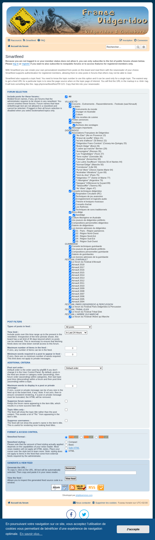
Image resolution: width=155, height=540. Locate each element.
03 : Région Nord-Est (86, 236)
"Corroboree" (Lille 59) (86, 167)
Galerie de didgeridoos (83, 225)
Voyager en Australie (86, 112)
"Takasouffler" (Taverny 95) (88, 185)
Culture (79, 114)
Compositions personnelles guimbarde (90, 252)
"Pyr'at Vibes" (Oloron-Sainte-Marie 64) (94, 170)
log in (16, 64)
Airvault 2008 (78, 291)
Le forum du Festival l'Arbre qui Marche (90, 316)
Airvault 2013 (78, 278)
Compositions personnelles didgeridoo (90, 223)
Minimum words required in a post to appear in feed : (34, 354)
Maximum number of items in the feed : (27, 347)
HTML (69, 451)
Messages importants (82, 128)
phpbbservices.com (84, 495)
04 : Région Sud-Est (85, 238)
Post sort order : (15, 367)
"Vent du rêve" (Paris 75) (87, 175)
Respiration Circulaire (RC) (88, 193)
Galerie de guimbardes (83, 254)
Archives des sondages (87, 125)
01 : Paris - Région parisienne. (90, 231)
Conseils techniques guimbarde (87, 246)
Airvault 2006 (78, 296)
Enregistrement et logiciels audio (91, 199)
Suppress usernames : (18, 420)
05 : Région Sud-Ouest (87, 241)
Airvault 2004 (78, 301)
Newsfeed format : (16, 437)
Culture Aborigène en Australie (86, 217)
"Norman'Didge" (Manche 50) (90, 164)
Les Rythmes (82, 207)
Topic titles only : (16, 409)
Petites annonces (80, 120)
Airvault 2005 (78, 299)
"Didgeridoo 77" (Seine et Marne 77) (93, 178)
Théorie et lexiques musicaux (90, 201)
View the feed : (14, 478)
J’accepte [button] (133, 529)
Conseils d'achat (83, 204)
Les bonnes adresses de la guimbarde (90, 257)
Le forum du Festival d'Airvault (86, 262)
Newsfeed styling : (16, 442)
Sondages (77, 122)
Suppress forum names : (20, 401)
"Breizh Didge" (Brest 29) (88, 146)
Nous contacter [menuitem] (82, 502)
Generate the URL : (17, 467)
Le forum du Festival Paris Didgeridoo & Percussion (96, 306)
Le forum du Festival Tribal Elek (87, 312)
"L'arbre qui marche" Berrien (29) (91, 148)
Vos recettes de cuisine (87, 117)
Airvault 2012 (78, 280)
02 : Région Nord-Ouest (87, 233)
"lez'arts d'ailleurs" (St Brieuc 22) (91, 140)
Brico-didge (77, 212)
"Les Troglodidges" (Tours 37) (90, 154)
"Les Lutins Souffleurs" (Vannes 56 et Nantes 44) (99, 162)
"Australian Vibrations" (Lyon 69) (91, 172)
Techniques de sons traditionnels (91, 209)
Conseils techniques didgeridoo (87, 191)
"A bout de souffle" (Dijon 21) (89, 138)
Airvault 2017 (78, 267)
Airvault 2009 (78, 288)
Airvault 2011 (78, 283)
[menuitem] (29, 40)
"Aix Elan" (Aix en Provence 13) (91, 135)
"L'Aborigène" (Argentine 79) (89, 180)
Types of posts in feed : (19, 326)
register (26, 64)
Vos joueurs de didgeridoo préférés (88, 220)
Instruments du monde (86, 109)
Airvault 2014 (78, 275)
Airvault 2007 (78, 294)
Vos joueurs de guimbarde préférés (88, 249)
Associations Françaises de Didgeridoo (90, 133)
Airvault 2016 (78, 270)
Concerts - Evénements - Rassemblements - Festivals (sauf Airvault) (104, 104)
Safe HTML (74, 448)
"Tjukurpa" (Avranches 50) (88, 159)
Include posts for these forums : (23, 96)
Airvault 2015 (78, 272)
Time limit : (13, 332)
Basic (69, 445)
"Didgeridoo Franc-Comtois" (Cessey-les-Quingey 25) (101, 143)
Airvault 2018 (78, 264)
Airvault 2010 (78, 286)
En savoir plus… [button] (31, 534)
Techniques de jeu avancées (89, 196)
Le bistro (76, 106)
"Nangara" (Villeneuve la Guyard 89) (93, 183)
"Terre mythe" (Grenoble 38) (89, 156)
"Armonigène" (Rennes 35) (88, 151)
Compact (71, 442)
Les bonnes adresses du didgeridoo (89, 228)
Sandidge (80, 215)
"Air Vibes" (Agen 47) (86, 188)
